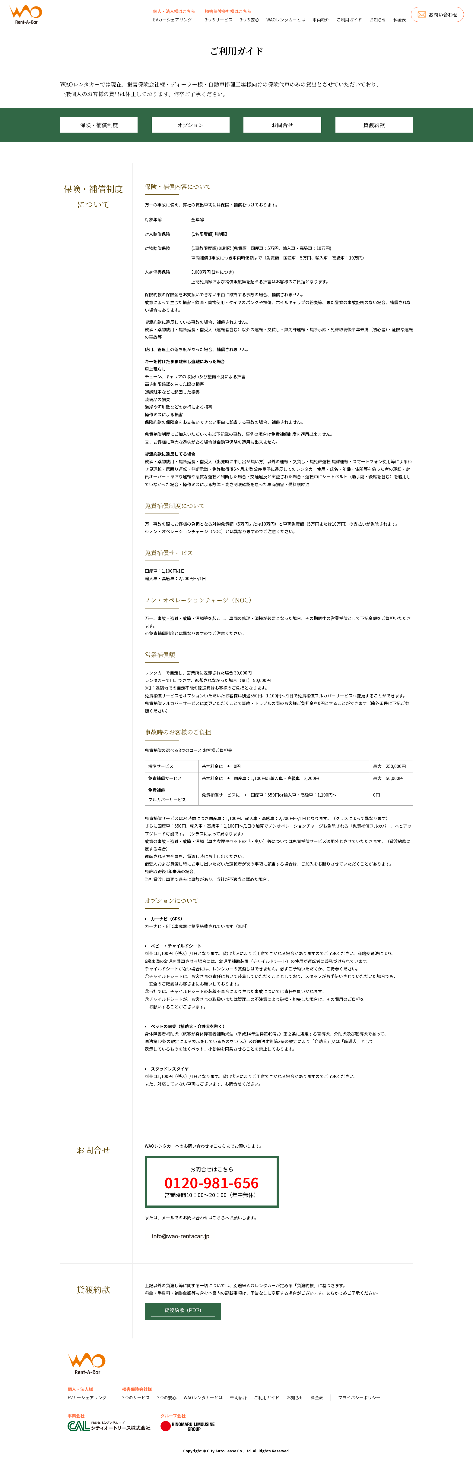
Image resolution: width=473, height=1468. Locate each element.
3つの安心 (249, 20)
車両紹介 (321, 20)
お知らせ (377, 20)
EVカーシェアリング (172, 20)
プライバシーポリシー (359, 1397)
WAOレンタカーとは (285, 20)
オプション (190, 125)
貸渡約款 (374, 125)
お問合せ (282, 125)
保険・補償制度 (99, 125)
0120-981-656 (211, 1182)
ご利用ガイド (349, 20)
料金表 (399, 20)
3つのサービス (219, 20)
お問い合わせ (443, 14)
